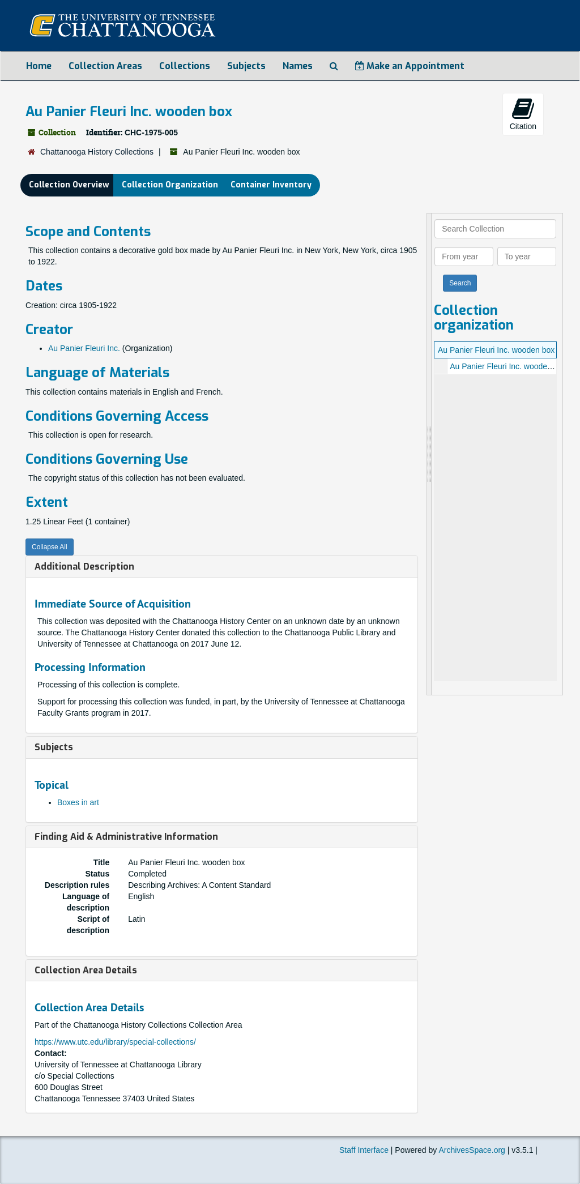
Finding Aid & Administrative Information (126, 837)
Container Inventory (271, 184)
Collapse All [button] (49, 547)
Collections (184, 66)
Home (39, 66)
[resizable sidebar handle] (429, 454)
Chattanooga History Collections (96, 151)
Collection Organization (170, 184)
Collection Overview (69, 184)
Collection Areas (105, 66)
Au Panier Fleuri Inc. (84, 348)
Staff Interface (364, 1150)
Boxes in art (78, 802)
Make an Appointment (409, 66)
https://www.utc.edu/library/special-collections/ (115, 1041)
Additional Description (84, 566)
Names (298, 66)
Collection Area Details (86, 970)
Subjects (246, 66)
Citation (523, 114)
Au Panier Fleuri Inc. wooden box (496, 349)
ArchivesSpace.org (471, 1150)
